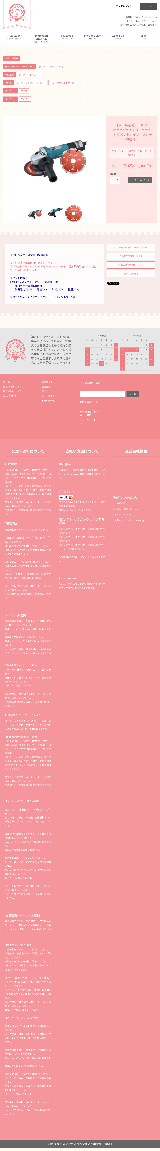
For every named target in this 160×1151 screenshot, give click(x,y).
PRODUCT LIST (92, 37)
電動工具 (9, 74)
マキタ (24, 91)
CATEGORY (67, 38)
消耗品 (8, 82)
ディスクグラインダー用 (51, 66)
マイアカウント (124, 6)
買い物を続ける (131, 273)
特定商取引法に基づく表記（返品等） (131, 247)
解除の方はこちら (89, 402)
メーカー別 (11, 91)
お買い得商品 (11, 58)
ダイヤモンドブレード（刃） (19, 66)
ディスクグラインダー (30, 74)
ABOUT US (118, 37)
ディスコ (25, 99)
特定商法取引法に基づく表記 (89, 413)
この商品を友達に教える (131, 256)
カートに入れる (140, 180)
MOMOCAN (16, 37)
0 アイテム (148, 6)
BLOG (143, 37)
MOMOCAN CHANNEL (41, 38)
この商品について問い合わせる (131, 264)
